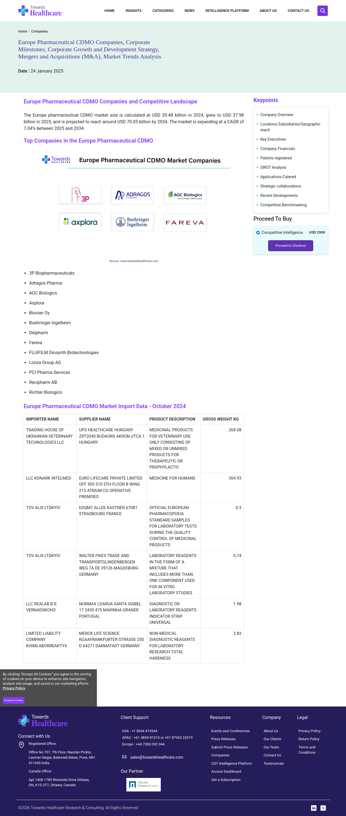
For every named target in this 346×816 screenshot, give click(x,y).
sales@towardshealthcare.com (156, 757)
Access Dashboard (226, 771)
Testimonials (274, 763)
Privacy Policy (14, 688)
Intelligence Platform (227, 11)
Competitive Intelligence (282, 232)
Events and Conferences (230, 731)
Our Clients (272, 739)
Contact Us (298, 11)
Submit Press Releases (229, 747)
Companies (220, 755)
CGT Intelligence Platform (231, 763)
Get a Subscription (226, 780)
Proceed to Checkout (290, 246)
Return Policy (308, 739)
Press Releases (223, 739)
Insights (133, 11)
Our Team (271, 747)
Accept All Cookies (13, 700)
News (190, 11)
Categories (162, 11)
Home (109, 11)
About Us (268, 11)
